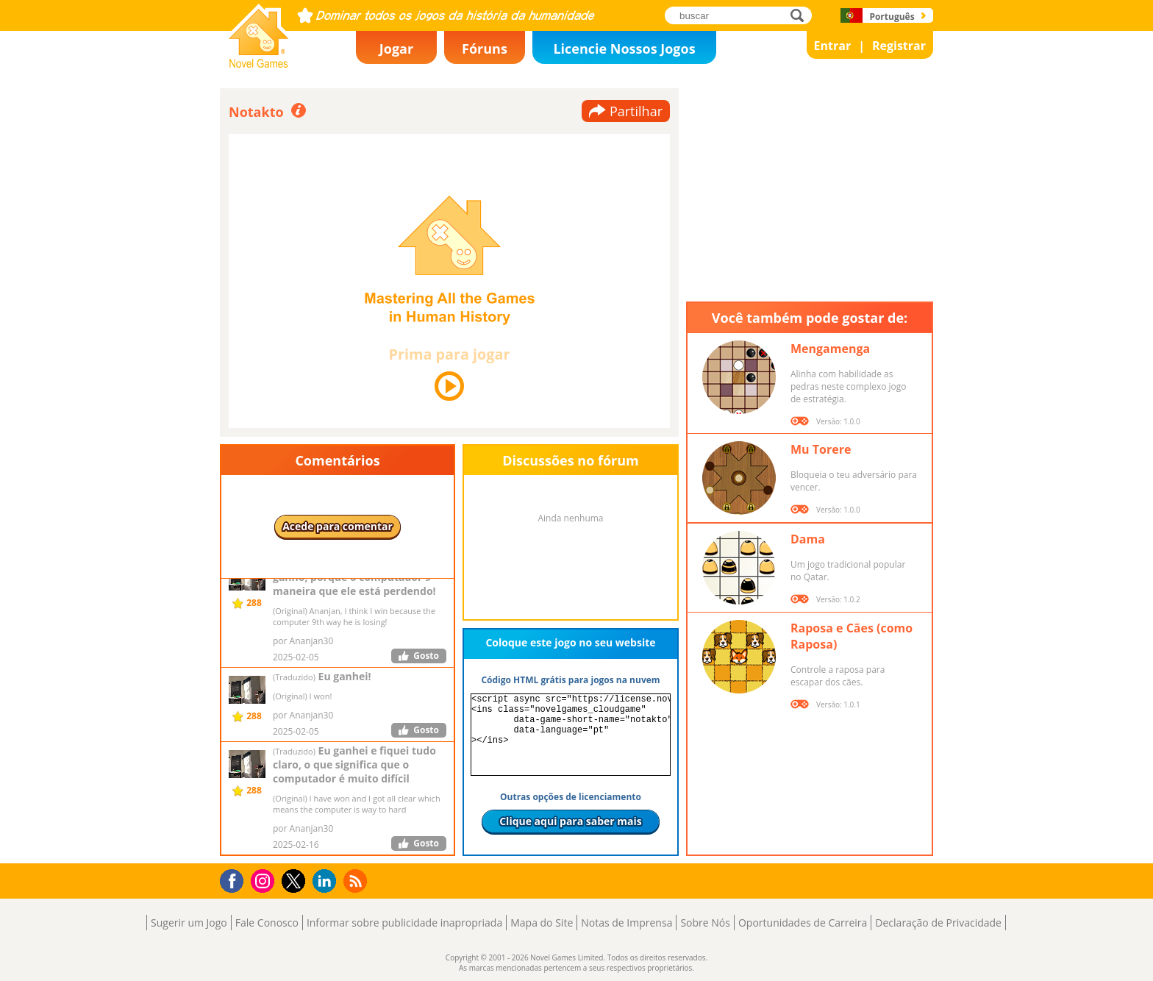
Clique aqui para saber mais (570, 821)
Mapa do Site (541, 923)
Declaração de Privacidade (938, 923)
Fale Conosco (267, 923)
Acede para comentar (337, 526)
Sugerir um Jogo (189, 923)
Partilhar (636, 111)
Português (891, 16)
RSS (357, 880)
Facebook (235, 879)
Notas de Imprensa (626, 923)
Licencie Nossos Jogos (624, 48)
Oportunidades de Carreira (802, 923)
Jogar (396, 48)
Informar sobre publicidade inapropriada (404, 923)
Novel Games (256, 63)
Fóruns (484, 48)
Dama (807, 539)
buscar (801, 15)
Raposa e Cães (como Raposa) (851, 636)
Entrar (833, 46)
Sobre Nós (705, 923)
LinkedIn (327, 881)
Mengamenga (830, 348)
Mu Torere (820, 449)
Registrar (899, 46)
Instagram (264, 880)
